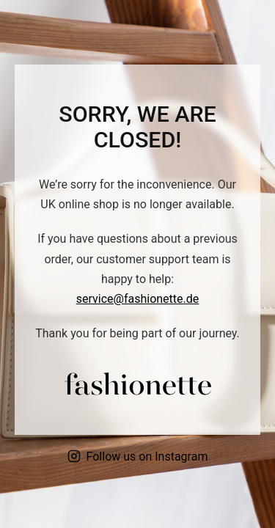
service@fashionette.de (137, 299)
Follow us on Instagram (137, 456)
